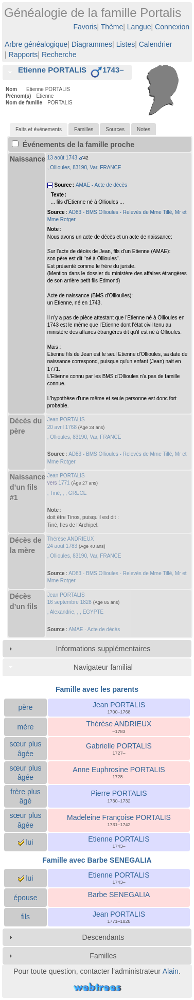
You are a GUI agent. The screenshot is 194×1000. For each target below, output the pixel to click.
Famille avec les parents (97, 689)
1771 (63, 483)
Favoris (85, 27)
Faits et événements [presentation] (38, 129)
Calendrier (155, 44)
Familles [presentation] (83, 129)
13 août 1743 (62, 157)
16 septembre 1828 (69, 602)
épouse (26, 898)
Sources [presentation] (115, 129)
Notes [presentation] (143, 129)
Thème (112, 27)
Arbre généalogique (36, 44)
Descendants (103, 937)
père (25, 707)
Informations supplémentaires (103, 649)
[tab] (67, 72)
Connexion (172, 27)
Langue (139, 27)
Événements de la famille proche (73, 144)
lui (25, 842)
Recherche (59, 54)
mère (25, 727)
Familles (103, 956)
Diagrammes (92, 44)
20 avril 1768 (62, 427)
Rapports (23, 54)
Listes (125, 44)
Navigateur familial (103, 667)
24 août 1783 (62, 546)
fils (25, 917)
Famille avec (96, 860)
